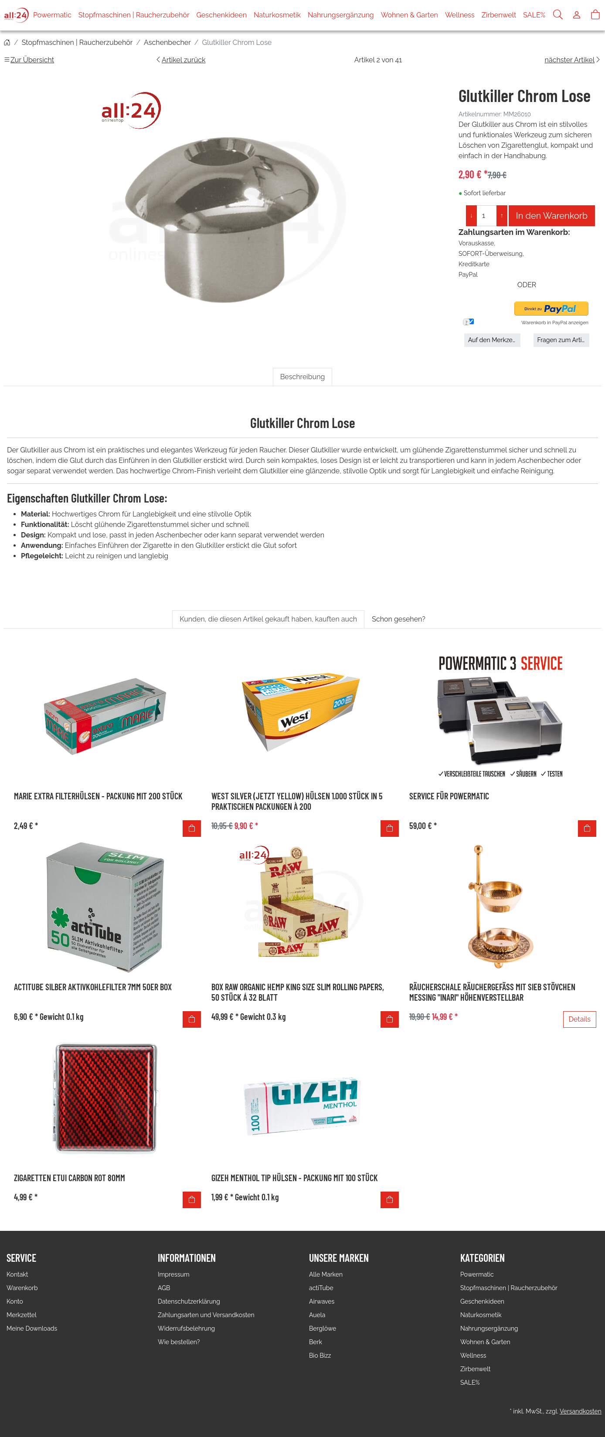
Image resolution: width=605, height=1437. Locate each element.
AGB (164, 1287)
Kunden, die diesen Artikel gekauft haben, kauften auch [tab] (268, 619)
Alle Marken (326, 1274)
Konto (15, 1301)
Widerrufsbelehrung (186, 1328)
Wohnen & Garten (409, 15)
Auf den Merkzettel (494, 339)
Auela (317, 1314)
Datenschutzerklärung (189, 1301)
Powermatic (52, 15)
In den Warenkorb (552, 216)
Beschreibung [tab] (302, 377)
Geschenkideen (222, 15)
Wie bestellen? (179, 1341)
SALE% (534, 15)
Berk (315, 1341)
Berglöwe (322, 1328)
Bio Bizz (320, 1355)
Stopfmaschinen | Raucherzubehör (134, 15)
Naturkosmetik (277, 15)
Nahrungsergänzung (341, 15)
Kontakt (17, 1274)
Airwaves (321, 1301)
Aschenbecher (167, 42)
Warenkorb (22, 1287)
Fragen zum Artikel (563, 339)
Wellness (460, 15)
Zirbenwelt (499, 15)
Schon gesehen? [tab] (398, 619)
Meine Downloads (32, 1328)
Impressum (174, 1274)
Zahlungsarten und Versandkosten (206, 1314)
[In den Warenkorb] (192, 828)
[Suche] (558, 15)
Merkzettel (22, 1314)
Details (580, 1019)
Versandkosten (581, 1411)
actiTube (321, 1287)
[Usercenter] (576, 15)
